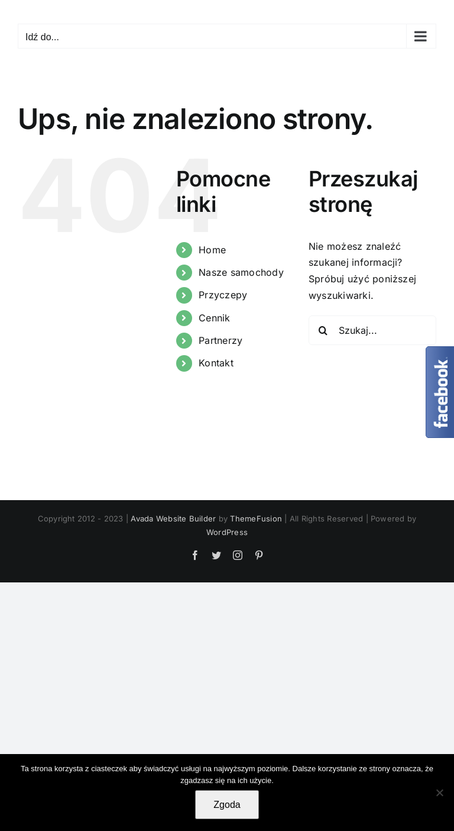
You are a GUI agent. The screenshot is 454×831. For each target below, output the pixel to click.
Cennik (214, 318)
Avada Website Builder (173, 518)
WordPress (227, 532)
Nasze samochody (241, 272)
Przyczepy (223, 295)
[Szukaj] (323, 330)
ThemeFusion (256, 518)
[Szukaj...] (372, 330)
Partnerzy (220, 340)
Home (212, 250)
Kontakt (216, 363)
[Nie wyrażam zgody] (439, 792)
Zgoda (226, 805)
